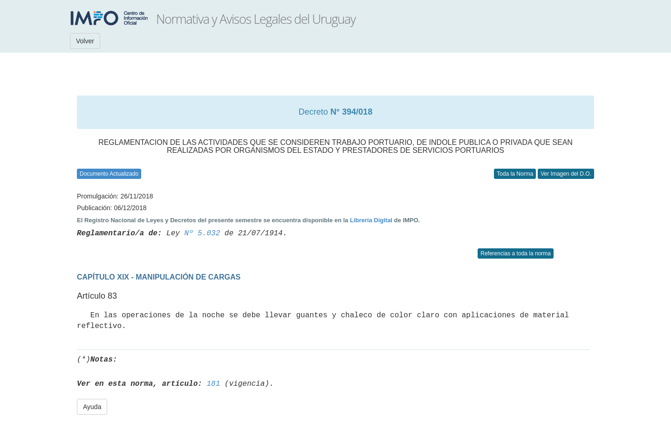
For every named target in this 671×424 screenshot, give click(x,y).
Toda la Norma (515, 174)
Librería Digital (371, 220)
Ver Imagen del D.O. (566, 174)
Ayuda (92, 406)
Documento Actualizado (109, 174)
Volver (85, 41)
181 (213, 384)
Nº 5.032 (202, 233)
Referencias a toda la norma (515, 253)
